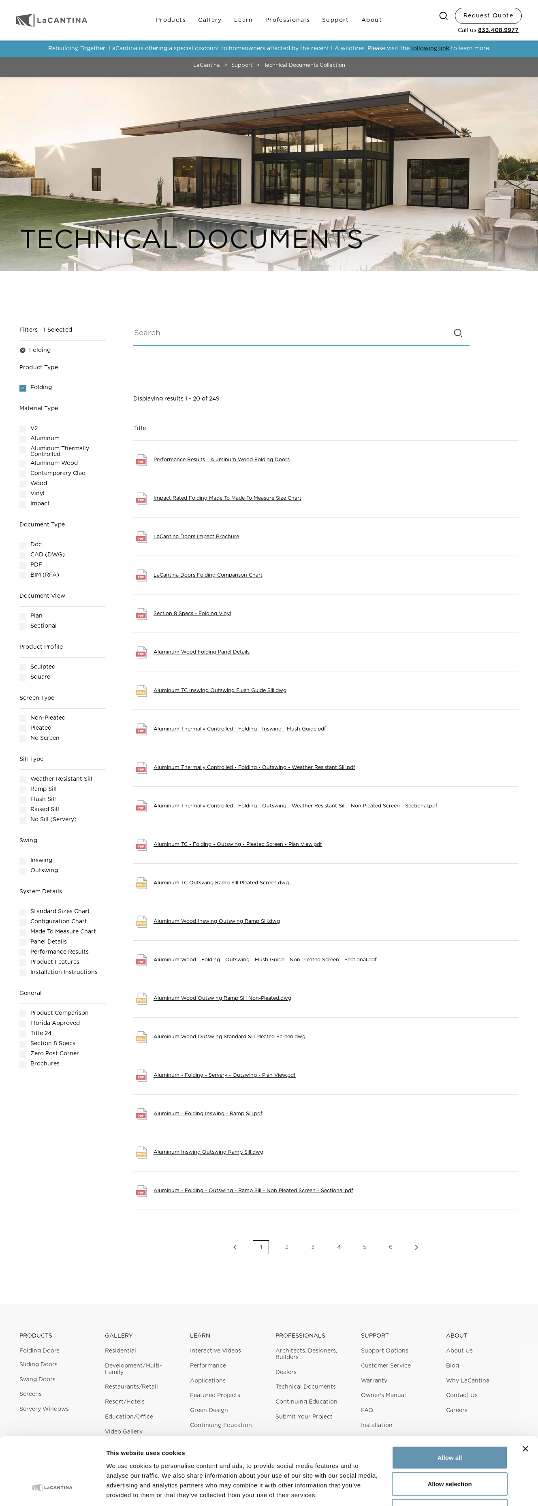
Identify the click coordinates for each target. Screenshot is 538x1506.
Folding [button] (35, 350)
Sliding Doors (38, 1365)
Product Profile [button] (41, 647)
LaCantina (206, 65)
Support (335, 20)
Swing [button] (28, 841)
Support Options (384, 1351)
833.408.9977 (498, 30)
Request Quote (488, 16)
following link (430, 48)
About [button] (457, 1336)
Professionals (287, 20)
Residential (120, 1351)
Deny (449, 1452)
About (371, 20)
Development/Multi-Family (133, 1369)
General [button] (30, 993)
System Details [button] (40, 892)
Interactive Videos (215, 1351)
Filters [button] (45, 330)
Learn (243, 20)
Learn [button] (200, 1336)
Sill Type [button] (31, 759)
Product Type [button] (38, 368)
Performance (208, 1366)
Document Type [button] (42, 525)
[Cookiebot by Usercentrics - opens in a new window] (52, 1490)
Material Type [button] (38, 408)
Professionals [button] (300, 1336)
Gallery (210, 20)
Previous (235, 1247)
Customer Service (386, 1366)
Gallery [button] (119, 1336)
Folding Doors (39, 1351)
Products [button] (35, 1336)
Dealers (286, 1372)
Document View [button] (42, 596)
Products (171, 20)
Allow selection (449, 1426)
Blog (452, 1366)
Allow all (450, 1399)
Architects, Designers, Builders (306, 1354)
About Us (459, 1351)
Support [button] (375, 1336)
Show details (425, 1490)
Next (416, 1247)
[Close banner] (525, 1391)
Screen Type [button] (37, 698)
